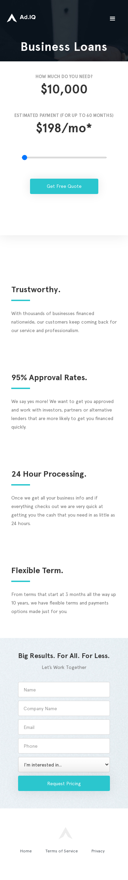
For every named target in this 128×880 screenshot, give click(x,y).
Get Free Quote (64, 186)
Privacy (98, 851)
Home (26, 851)
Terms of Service (61, 851)
